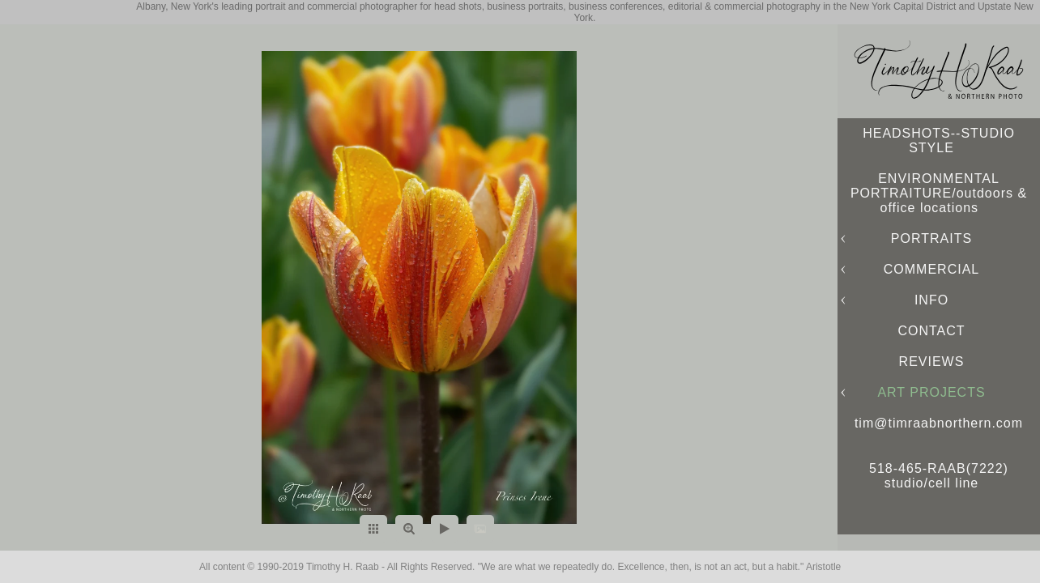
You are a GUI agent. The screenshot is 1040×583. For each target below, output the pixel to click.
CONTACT (931, 331)
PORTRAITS (931, 238)
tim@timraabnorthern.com (939, 423)
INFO (931, 300)
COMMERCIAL (931, 269)
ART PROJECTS (931, 392)
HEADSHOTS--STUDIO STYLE (939, 140)
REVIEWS (932, 361)
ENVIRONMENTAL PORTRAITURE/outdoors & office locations (938, 193)
